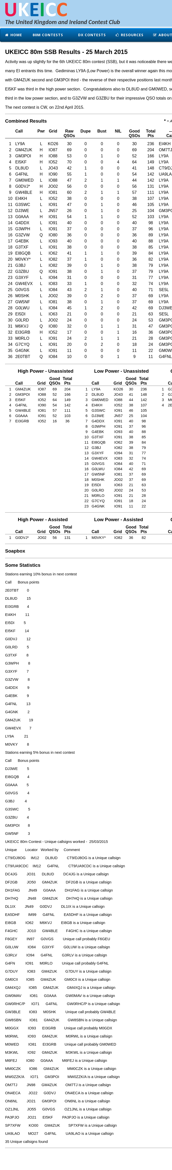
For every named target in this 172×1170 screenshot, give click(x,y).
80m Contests (47, 34)
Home (13, 34)
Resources (129, 34)
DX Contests (91, 34)
